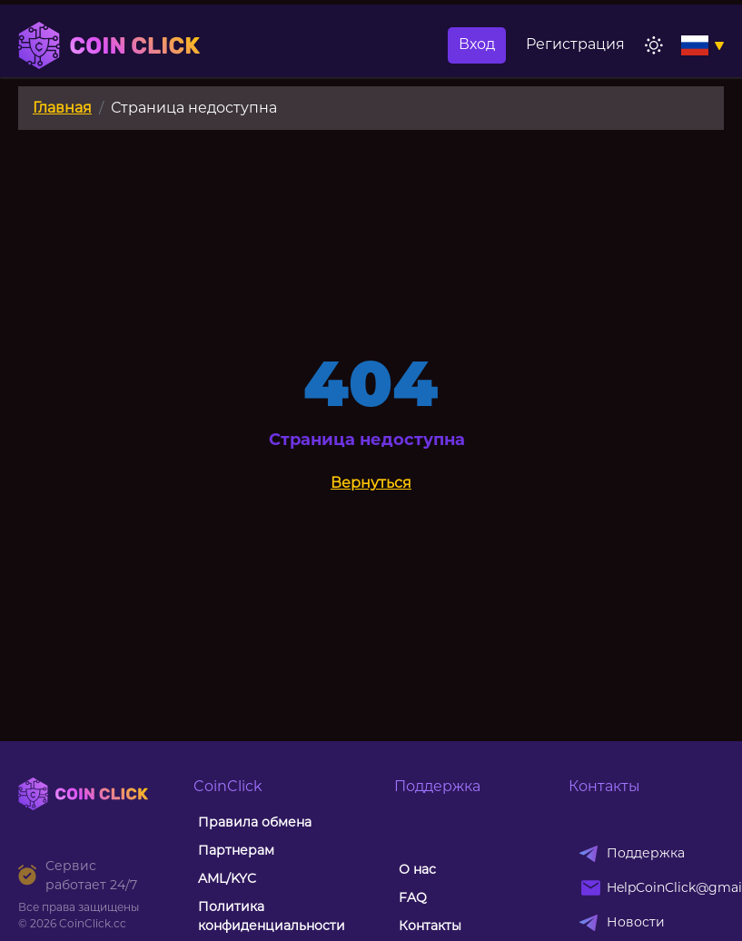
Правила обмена (255, 749)
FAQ (413, 825)
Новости (636, 849)
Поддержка (646, 780)
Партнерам (236, 777)
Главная (62, 35)
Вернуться (371, 410)
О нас (417, 796)
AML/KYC (227, 805)
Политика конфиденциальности (271, 843)
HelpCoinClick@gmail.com (659, 815)
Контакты (430, 853)
